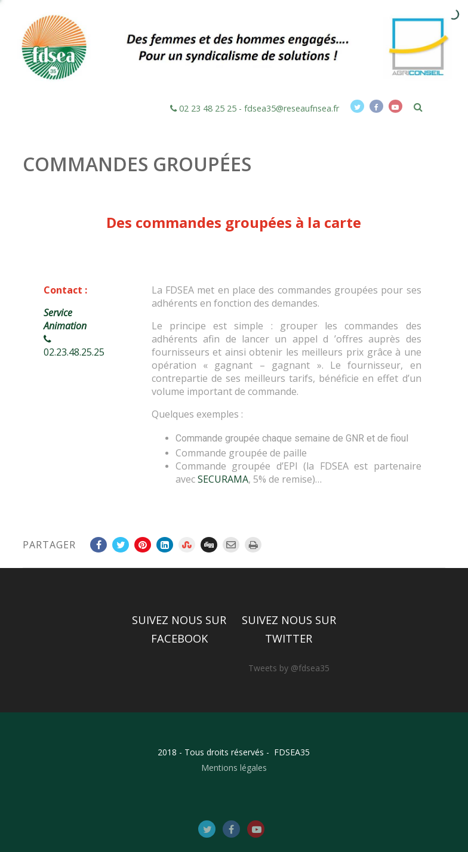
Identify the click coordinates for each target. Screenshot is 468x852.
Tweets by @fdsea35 (289, 668)
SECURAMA (223, 479)
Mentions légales (234, 767)
